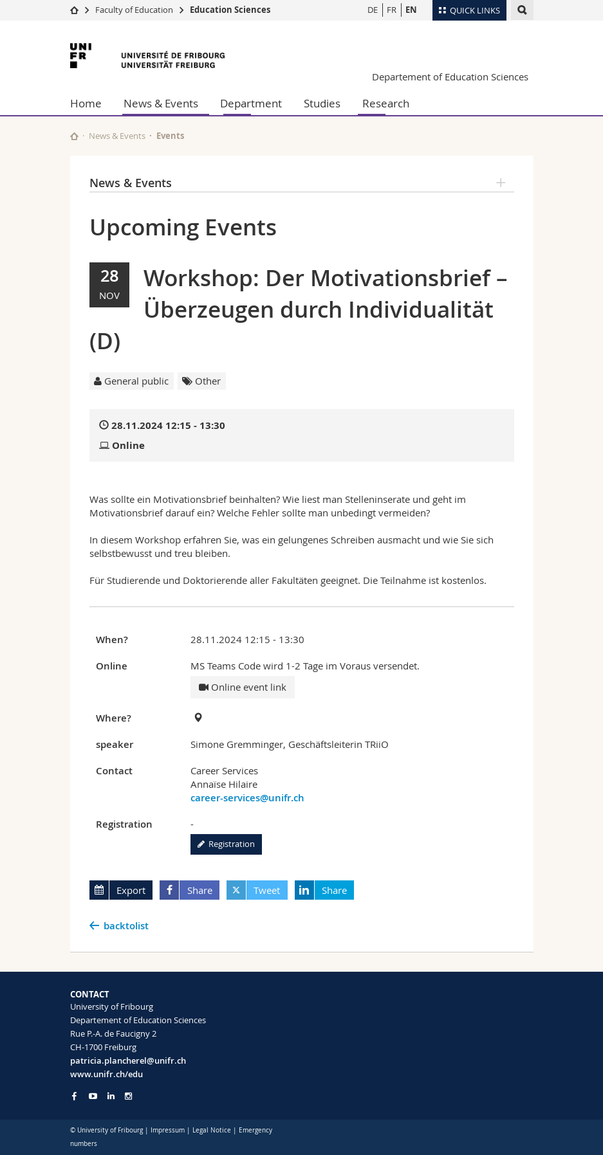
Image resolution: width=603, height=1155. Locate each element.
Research (385, 103)
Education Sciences (230, 9)
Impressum (168, 1130)
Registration (226, 844)
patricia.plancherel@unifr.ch (128, 1060)
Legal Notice (211, 1130)
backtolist (126, 925)
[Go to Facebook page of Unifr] (74, 1096)
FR (391, 9)
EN (411, 9)
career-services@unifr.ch (247, 798)
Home (86, 103)
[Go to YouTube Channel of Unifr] (93, 1096)
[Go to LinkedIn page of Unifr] (111, 1096)
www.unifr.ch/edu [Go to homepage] (106, 1074)
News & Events (161, 103)
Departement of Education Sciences (450, 76)
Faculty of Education (134, 9)
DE (372, 9)
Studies (322, 103)
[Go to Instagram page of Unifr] (128, 1096)
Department (251, 103)
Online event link (242, 686)
